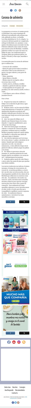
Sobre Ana (7, 387)
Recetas (15, 387)
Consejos (12, 26)
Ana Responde (9, 390)
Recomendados (20, 390)
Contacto (15, 393)
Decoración (19, 26)
